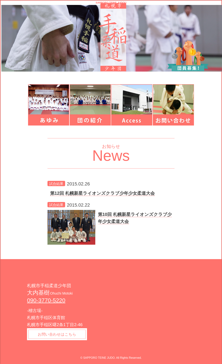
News (111, 155)
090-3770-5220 (46, 300)
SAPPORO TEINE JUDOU (111, 2)
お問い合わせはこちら (58, 334)
